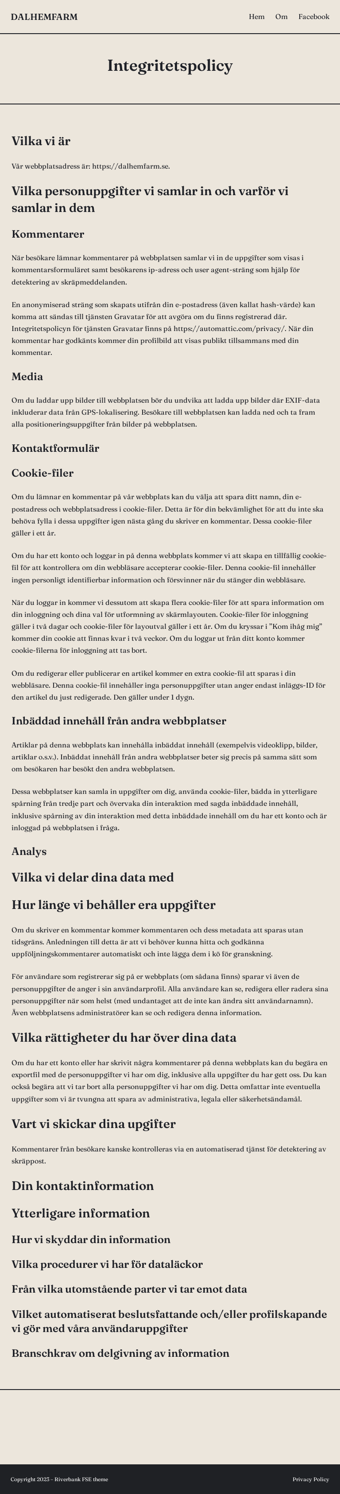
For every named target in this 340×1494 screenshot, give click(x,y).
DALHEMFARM (44, 16)
